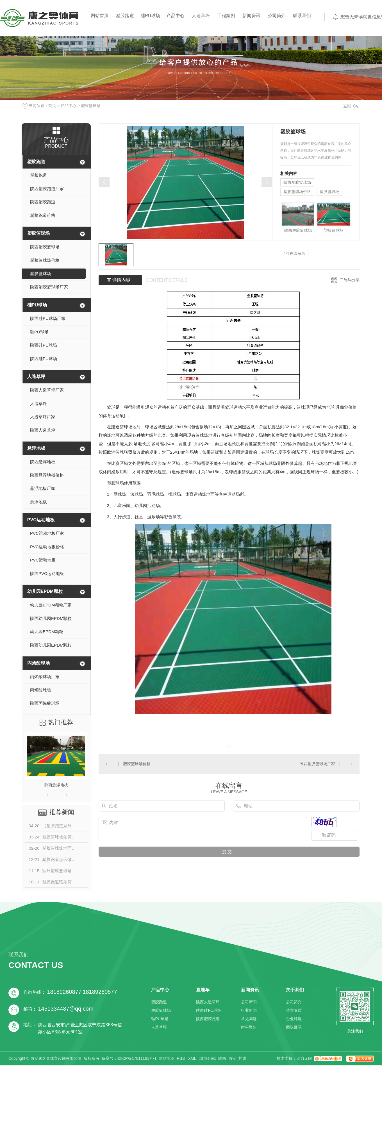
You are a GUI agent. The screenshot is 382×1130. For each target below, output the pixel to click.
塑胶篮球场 (91, 105)
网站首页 (100, 15)
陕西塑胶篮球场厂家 (317, 763)
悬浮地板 (36, 448)
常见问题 (249, 1019)
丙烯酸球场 (38, 663)
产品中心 (176, 15)
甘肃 (242, 1058)
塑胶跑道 (125, 15)
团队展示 (294, 1027)
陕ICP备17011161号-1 (137, 1058)
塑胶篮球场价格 (297, 191)
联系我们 (302, 15)
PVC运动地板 (40, 519)
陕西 (222, 1058)
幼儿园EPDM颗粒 (45, 591)
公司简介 (277, 15)
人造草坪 (201, 15)
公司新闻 (249, 1002)
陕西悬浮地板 (56, 785)
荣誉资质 (294, 1010)
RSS (181, 1058)
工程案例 (226, 15)
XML (192, 1058)
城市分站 (207, 1058)
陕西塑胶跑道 (208, 1019)
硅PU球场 (150, 15)
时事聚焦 (249, 1027)
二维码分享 (350, 280)
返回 (350, 105)
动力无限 (304, 1058)
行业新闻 (249, 1010)
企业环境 (294, 1019)
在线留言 (294, 253)
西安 (232, 1058)
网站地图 (166, 1058)
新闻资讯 (251, 15)
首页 (52, 105)
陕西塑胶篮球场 (297, 182)
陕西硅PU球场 (208, 1010)
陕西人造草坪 (208, 1002)
